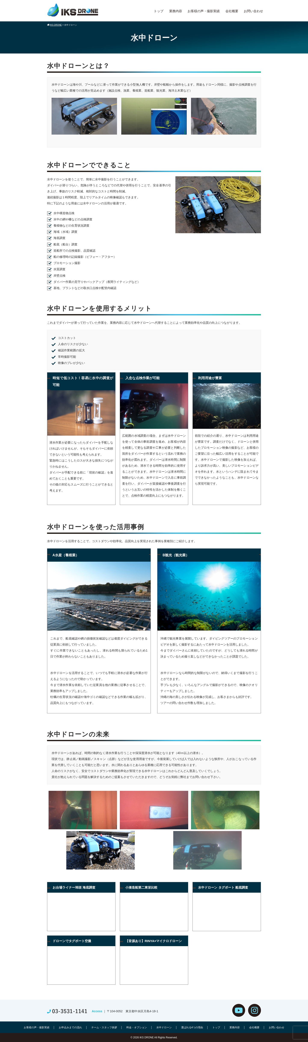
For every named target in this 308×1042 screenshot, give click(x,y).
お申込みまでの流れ (70, 1027)
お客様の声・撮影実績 (204, 11)
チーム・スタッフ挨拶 (104, 1027)
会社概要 (231, 11)
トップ (158, 11)
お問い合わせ (253, 11)
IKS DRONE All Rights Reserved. (158, 1037)
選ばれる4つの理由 (192, 1027)
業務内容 (175, 11)
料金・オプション (136, 1027)
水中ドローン (164, 1027)
